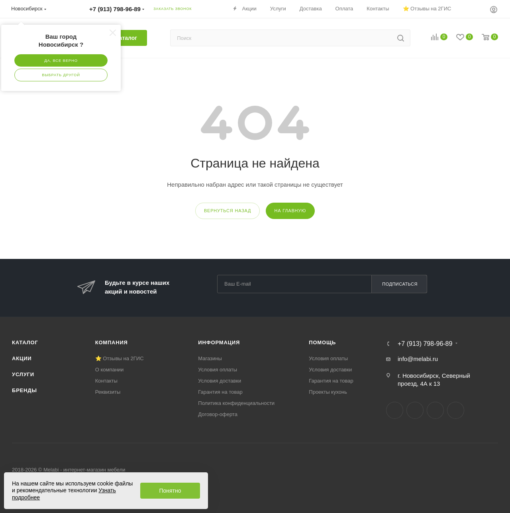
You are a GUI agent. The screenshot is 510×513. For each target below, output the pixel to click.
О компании (109, 370)
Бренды (24, 390)
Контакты (106, 381)
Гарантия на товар (220, 392)
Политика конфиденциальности (236, 403)
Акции (22, 358)
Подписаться (400, 284)
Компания (111, 342)
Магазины (210, 358)
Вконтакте (394, 410)
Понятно (170, 490)
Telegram (415, 410)
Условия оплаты (217, 370)
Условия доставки (219, 381)
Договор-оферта (217, 414)
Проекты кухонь (328, 392)
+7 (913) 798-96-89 (425, 344)
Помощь (322, 342)
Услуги (23, 374)
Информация (219, 342)
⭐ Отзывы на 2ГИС (119, 358)
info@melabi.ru (418, 358)
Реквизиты (108, 392)
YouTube (435, 410)
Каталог (25, 342)
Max (455, 410)
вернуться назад (227, 210)
